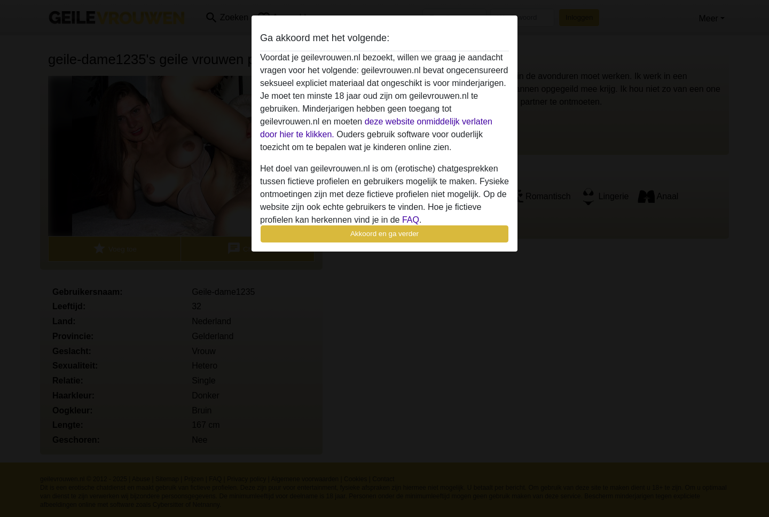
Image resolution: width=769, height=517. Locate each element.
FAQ (410, 219)
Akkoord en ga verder (384, 234)
